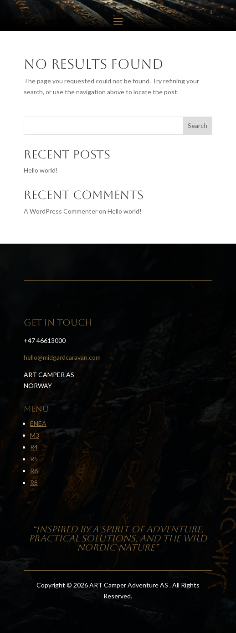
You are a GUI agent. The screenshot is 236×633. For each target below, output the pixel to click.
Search (197, 125)
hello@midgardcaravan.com (62, 357)
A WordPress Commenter (60, 211)
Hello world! (41, 170)
